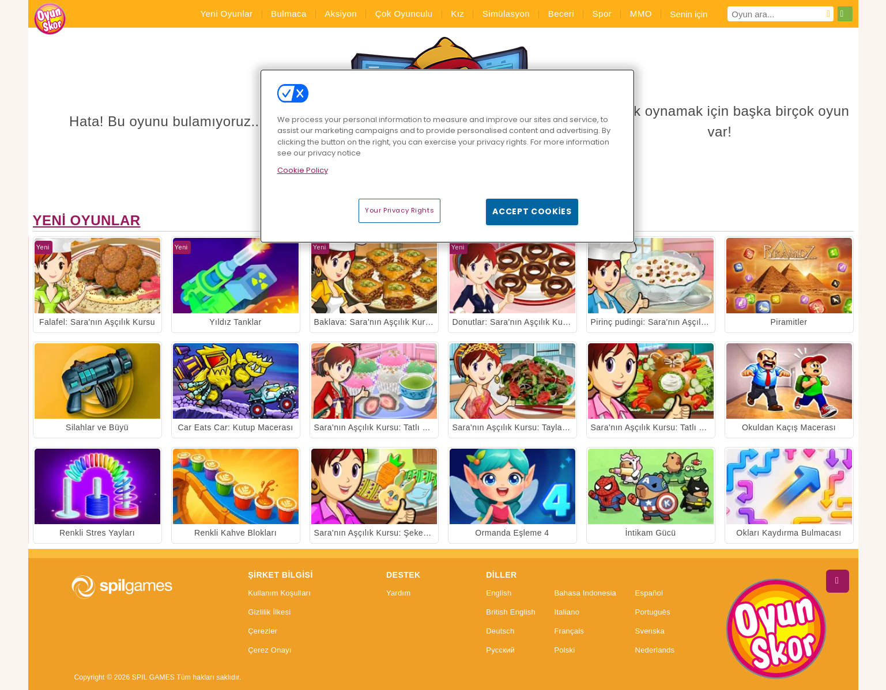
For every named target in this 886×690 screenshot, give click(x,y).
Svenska (650, 631)
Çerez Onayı (269, 650)
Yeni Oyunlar (87, 220)
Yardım (398, 593)
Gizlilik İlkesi (269, 612)
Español (649, 593)
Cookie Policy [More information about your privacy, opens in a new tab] (302, 170)
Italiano (566, 612)
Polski (564, 650)
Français (569, 631)
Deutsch (500, 631)
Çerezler (262, 631)
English (498, 593)
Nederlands (655, 650)
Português (652, 612)
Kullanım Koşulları (279, 593)
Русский (500, 650)
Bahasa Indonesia (585, 593)
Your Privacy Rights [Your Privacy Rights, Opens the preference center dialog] (399, 210)
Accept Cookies (532, 211)
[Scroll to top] (837, 581)
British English (511, 612)
